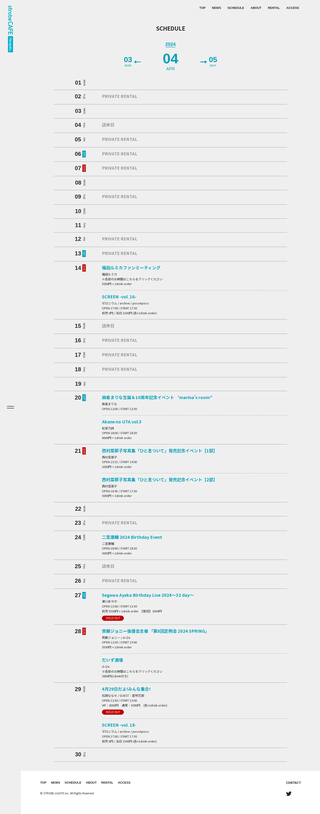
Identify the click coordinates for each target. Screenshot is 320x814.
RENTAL (274, 8)
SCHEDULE (235, 8)
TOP (202, 8)
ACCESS (292, 8)
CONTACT (293, 782)
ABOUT (256, 8)
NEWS (216, 8)
